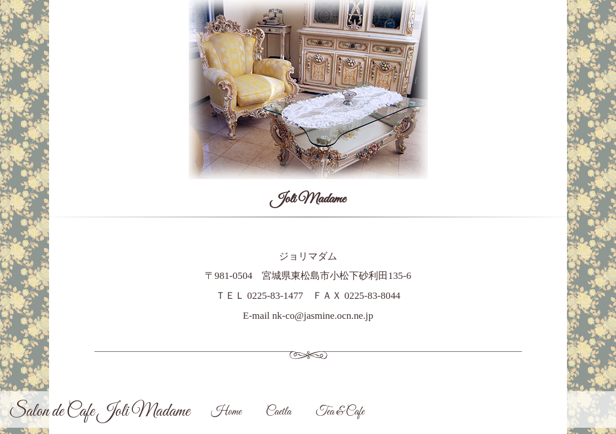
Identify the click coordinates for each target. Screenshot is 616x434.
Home (226, 412)
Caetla (278, 412)
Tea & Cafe (339, 412)
